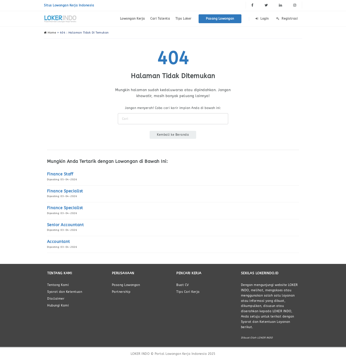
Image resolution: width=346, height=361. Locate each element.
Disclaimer (55, 299)
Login (262, 19)
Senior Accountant (65, 224)
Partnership (121, 292)
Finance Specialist (65, 191)
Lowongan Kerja (132, 19)
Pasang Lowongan (220, 19)
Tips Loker (183, 19)
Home (50, 32)
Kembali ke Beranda (173, 135)
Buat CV (182, 285)
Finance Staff (60, 174)
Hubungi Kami (58, 305)
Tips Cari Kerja (188, 292)
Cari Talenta (160, 19)
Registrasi (287, 19)
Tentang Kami (58, 285)
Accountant (58, 241)
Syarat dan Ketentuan (64, 292)
